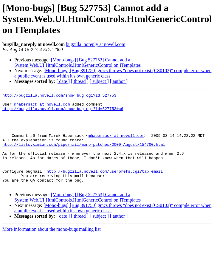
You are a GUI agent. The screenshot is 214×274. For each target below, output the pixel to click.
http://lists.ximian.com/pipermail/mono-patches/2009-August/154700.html (83, 155)
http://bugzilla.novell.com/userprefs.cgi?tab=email (104, 187)
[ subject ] (99, 81)
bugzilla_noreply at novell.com (95, 44)
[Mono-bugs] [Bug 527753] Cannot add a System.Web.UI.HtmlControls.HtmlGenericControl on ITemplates (77, 62)
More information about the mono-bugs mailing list (51, 247)
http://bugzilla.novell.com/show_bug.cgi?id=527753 (59, 96)
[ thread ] (80, 81)
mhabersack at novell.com (42, 106)
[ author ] (119, 81)
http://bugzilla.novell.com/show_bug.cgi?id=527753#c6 (62, 112)
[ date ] (63, 81)
